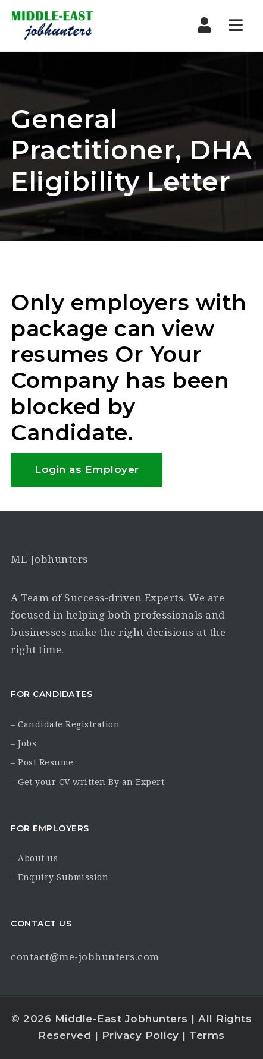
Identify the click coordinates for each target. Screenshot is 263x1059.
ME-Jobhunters (49, 559)
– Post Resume (42, 762)
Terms (207, 1035)
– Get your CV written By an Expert (87, 782)
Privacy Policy (140, 1035)
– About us (34, 858)
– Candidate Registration (65, 724)
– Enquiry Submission (59, 877)
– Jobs (23, 743)
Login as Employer (87, 469)
